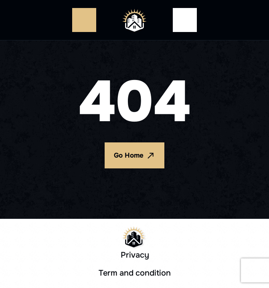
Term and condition (135, 273)
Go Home (134, 155)
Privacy (135, 255)
